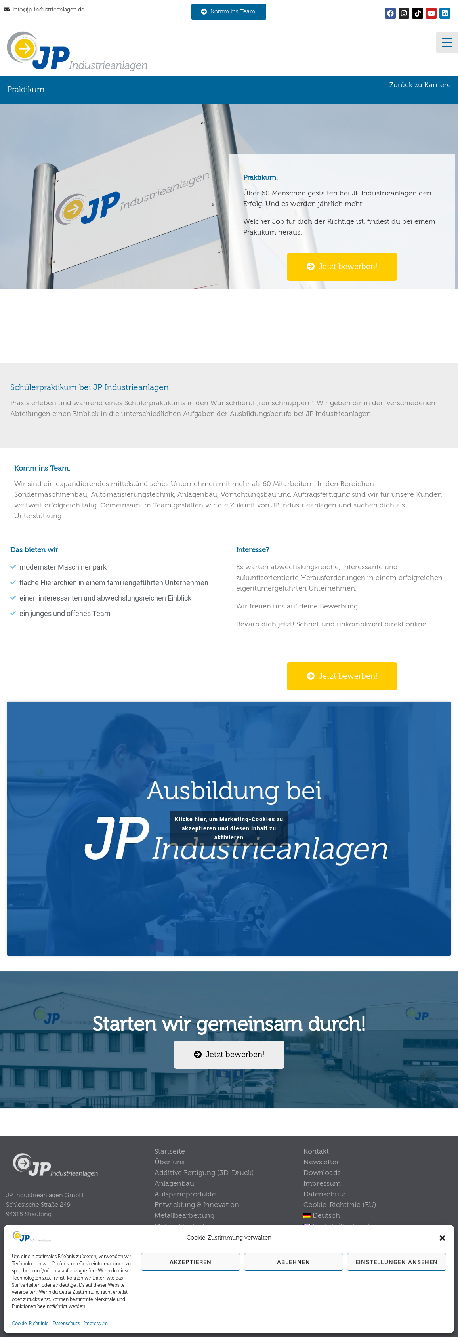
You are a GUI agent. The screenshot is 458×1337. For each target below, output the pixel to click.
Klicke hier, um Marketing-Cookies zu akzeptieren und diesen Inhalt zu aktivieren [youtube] (229, 828)
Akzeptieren (191, 1262)
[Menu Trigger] (447, 42)
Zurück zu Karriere (420, 85)
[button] (442, 1238)
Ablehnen (293, 1262)
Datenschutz (66, 1323)
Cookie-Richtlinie (30, 1323)
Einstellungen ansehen (396, 1262)
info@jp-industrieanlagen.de (48, 10)
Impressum (96, 1323)
